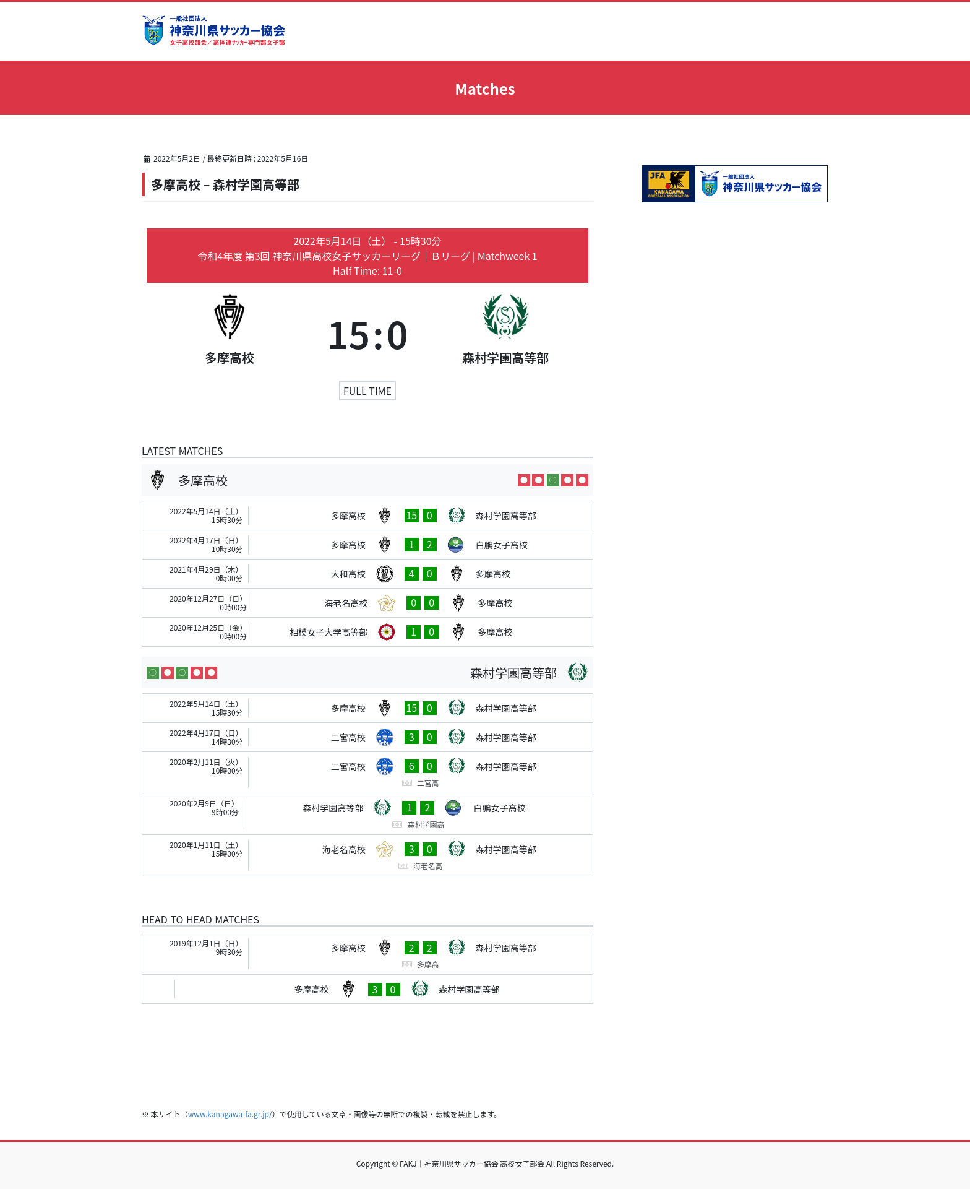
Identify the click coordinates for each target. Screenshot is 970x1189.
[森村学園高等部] (505, 333)
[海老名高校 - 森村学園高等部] (367, 855)
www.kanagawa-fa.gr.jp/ (230, 1114)
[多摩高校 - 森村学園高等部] (367, 515)
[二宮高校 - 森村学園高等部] (367, 737)
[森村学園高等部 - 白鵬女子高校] (367, 813)
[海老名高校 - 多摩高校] (367, 603)
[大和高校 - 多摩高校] (367, 574)
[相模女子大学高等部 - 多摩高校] (367, 632)
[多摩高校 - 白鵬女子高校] (367, 544)
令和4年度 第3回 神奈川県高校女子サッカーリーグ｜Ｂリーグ (335, 255)
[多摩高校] (229, 333)
